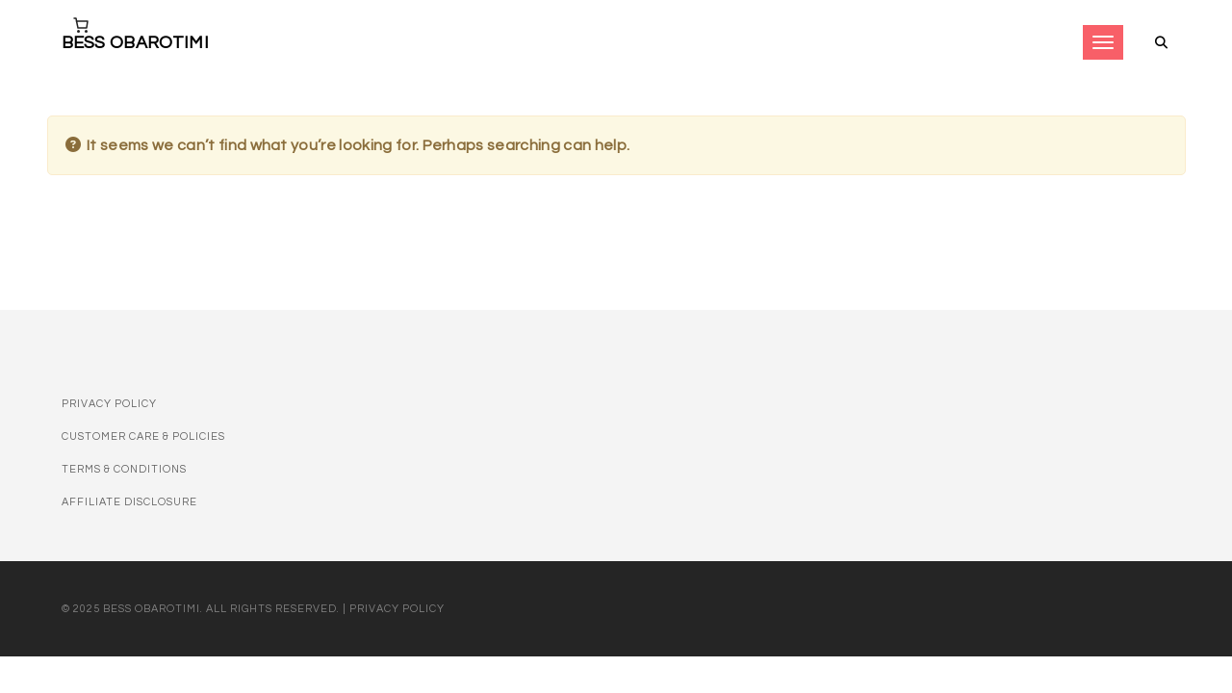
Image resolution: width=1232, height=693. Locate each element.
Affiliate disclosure (129, 502)
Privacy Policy (109, 403)
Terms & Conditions (124, 469)
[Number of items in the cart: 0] (81, 25)
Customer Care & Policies (143, 436)
